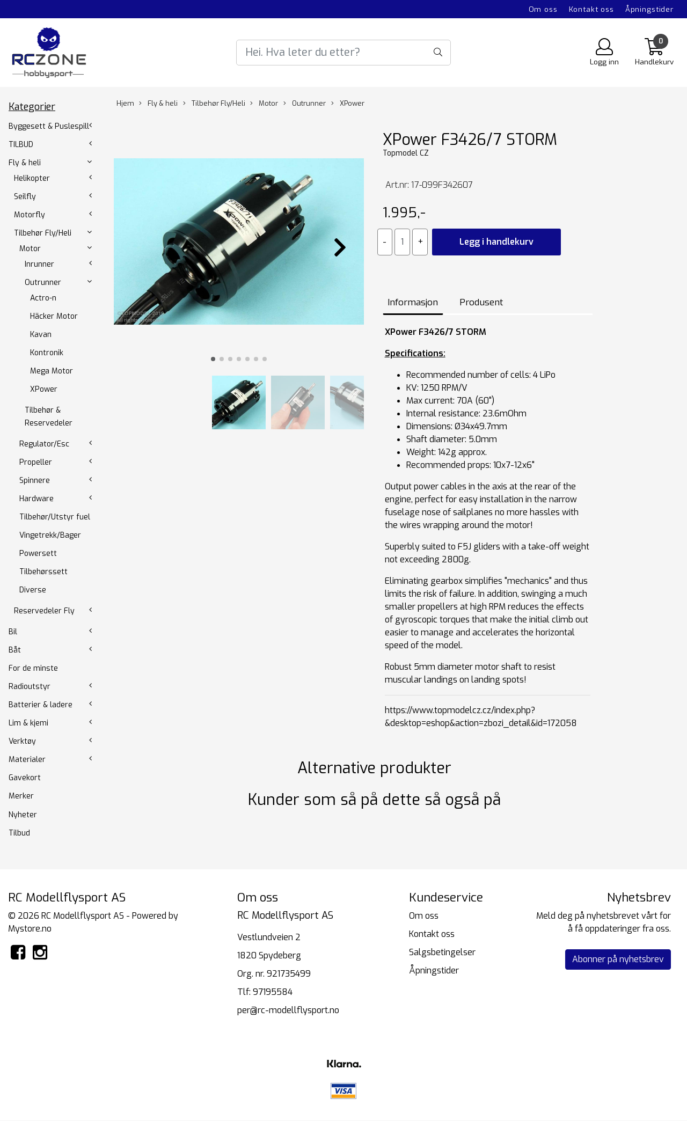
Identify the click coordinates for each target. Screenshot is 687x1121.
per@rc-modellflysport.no (288, 1010)
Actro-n (43, 298)
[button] (213, 359)
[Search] (343, 52)
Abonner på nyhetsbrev (618, 959)
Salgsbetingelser (442, 952)
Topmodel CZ (406, 153)
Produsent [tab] (481, 302)
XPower (43, 389)
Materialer (27, 759)
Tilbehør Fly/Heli (42, 233)
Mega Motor (51, 371)
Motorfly (29, 215)
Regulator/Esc (44, 444)
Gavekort (25, 778)
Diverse (32, 590)
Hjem (125, 103)
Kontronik (46, 353)
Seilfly (25, 197)
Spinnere (34, 480)
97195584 (273, 992)
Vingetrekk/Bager (50, 535)
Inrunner (39, 264)
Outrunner (43, 282)
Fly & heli (25, 163)
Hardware (36, 499)
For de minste (33, 668)
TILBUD (21, 145)
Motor (30, 249)
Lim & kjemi (28, 723)
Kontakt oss (591, 9)
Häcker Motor (54, 316)
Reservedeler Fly (44, 611)
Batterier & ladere (40, 705)
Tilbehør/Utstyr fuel (54, 517)
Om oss (543, 9)
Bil (13, 632)
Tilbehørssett (43, 572)
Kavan (41, 334)
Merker (21, 796)
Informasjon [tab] (413, 302)
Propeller (35, 462)
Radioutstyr (29, 687)
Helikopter (32, 178)
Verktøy (22, 741)
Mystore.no (30, 928)
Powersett (38, 553)
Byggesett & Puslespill (49, 126)
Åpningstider (649, 9)
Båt (15, 650)
